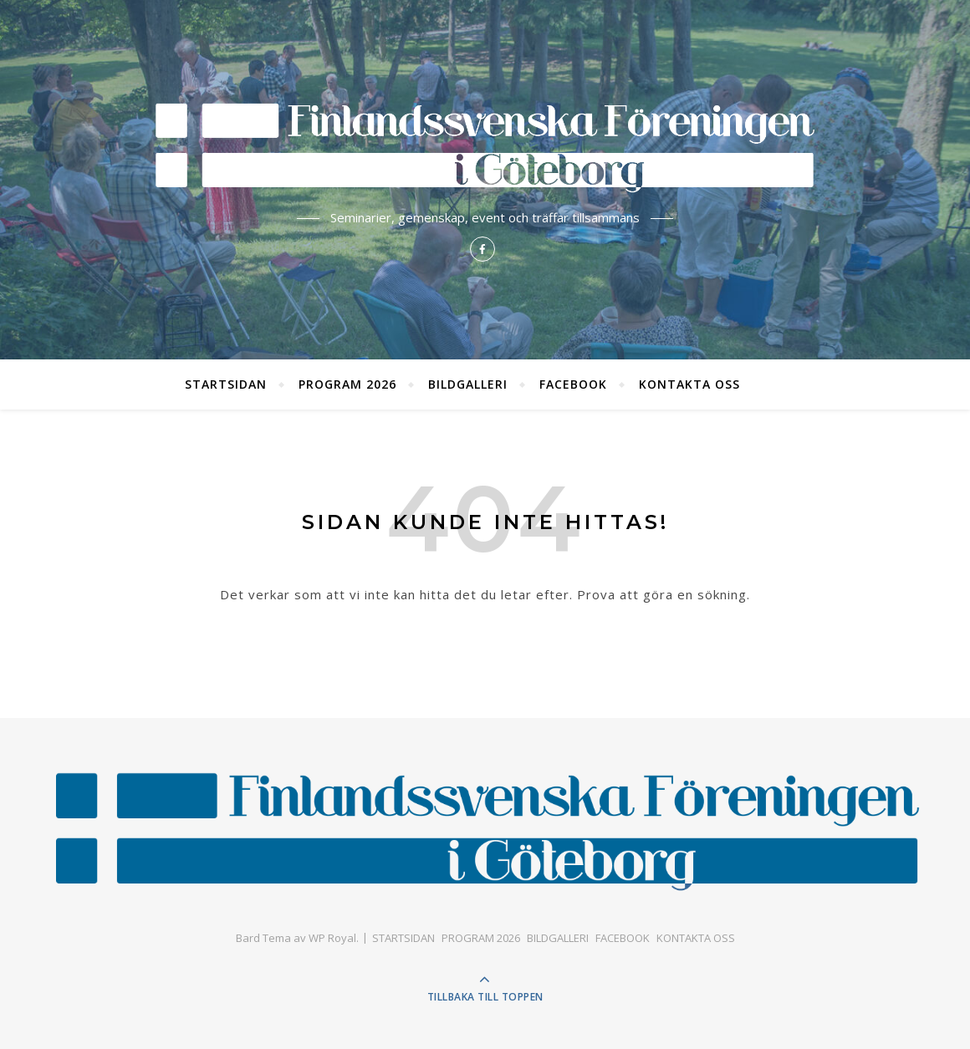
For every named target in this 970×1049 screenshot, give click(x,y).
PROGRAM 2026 (347, 384)
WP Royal (332, 937)
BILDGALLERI (468, 384)
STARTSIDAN (226, 384)
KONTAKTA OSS (689, 384)
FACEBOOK (573, 384)
